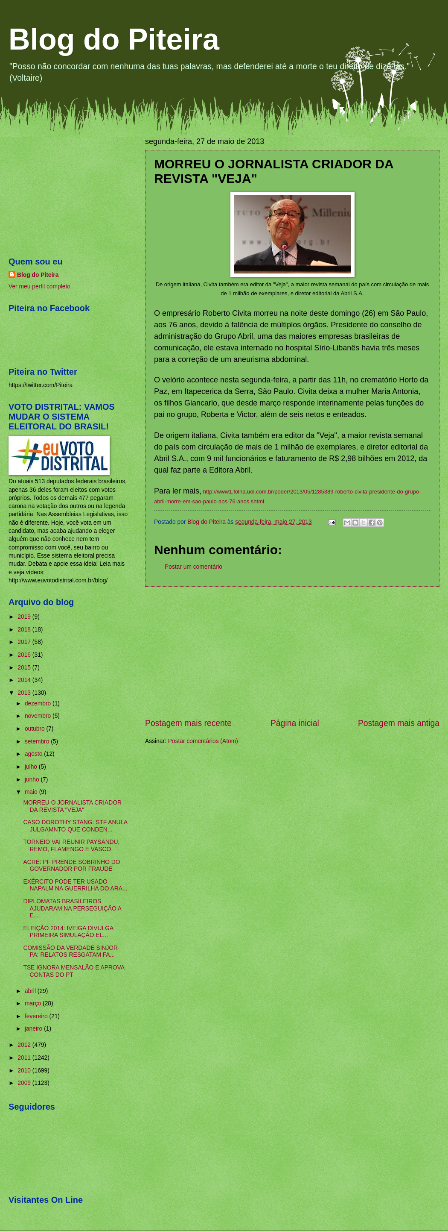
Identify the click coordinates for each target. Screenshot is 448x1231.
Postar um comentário (193, 567)
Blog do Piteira (114, 39)
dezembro (38, 703)
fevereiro (37, 1016)
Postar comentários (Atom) (203, 741)
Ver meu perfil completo (39, 286)
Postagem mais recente (188, 723)
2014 (24, 680)
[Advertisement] (292, 652)
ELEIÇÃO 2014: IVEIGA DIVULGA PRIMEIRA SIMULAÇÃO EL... (68, 932)
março (34, 1003)
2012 (24, 1045)
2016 (24, 655)
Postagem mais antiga (398, 723)
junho (33, 779)
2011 (24, 1058)
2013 (24, 693)
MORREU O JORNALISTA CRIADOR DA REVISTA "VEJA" (72, 806)
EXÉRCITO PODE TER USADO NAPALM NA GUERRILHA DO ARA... (75, 885)
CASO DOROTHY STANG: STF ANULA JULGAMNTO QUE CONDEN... (75, 826)
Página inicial (295, 723)
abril (31, 991)
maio (32, 792)
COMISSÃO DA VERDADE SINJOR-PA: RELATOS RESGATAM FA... (71, 951)
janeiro (34, 1028)
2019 (24, 617)
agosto (34, 754)
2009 (24, 1083)
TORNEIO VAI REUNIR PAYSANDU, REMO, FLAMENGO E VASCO (71, 845)
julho (32, 767)
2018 (24, 629)
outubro (36, 729)
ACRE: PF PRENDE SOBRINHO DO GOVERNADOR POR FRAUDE (71, 866)
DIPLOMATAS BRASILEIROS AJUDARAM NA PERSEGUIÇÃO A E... (72, 908)
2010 (24, 1070)
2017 (24, 642)
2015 (24, 667)
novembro (38, 716)
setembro (38, 741)
